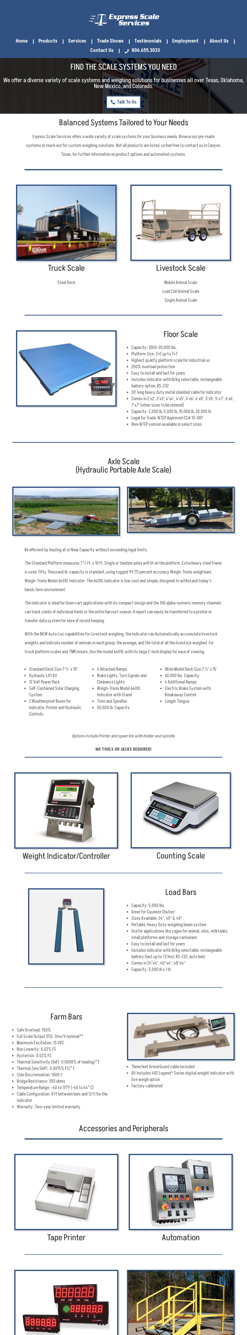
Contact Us (101, 51)
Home (22, 41)
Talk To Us (127, 102)
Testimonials (147, 41)
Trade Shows (110, 41)
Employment (185, 41)
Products (47, 41)
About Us (219, 41)
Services (77, 41)
